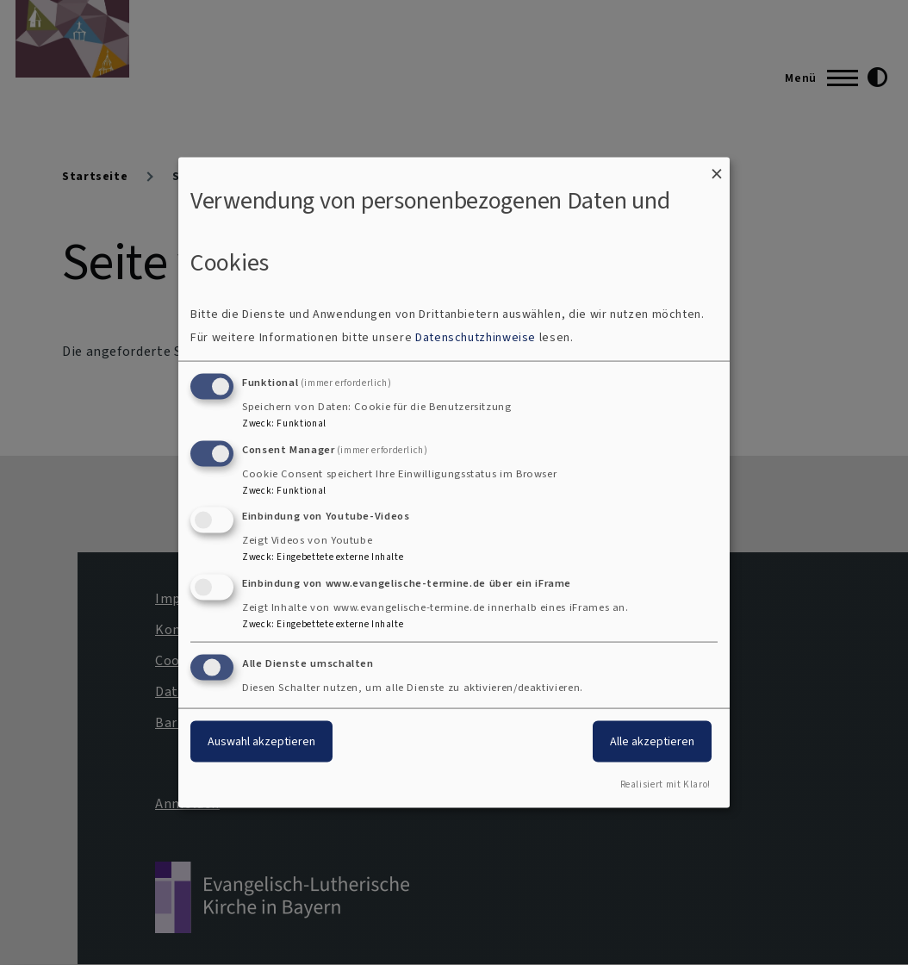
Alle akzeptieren (652, 741)
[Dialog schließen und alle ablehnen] (717, 168)
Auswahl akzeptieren (261, 741)
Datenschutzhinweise (475, 336)
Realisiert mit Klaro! (665, 783)
